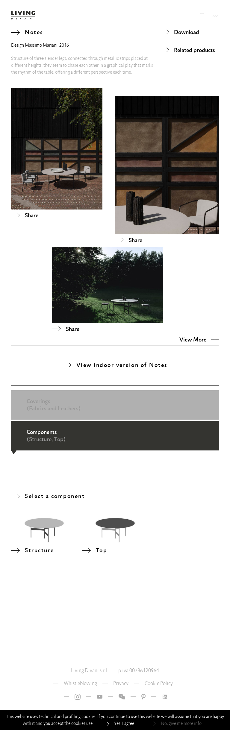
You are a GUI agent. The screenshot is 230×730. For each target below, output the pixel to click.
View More (192, 339)
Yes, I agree (124, 723)
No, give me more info (181, 723)
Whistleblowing (80, 683)
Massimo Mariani (41, 45)
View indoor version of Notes (122, 364)
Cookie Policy (159, 683)
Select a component (55, 496)
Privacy (120, 683)
